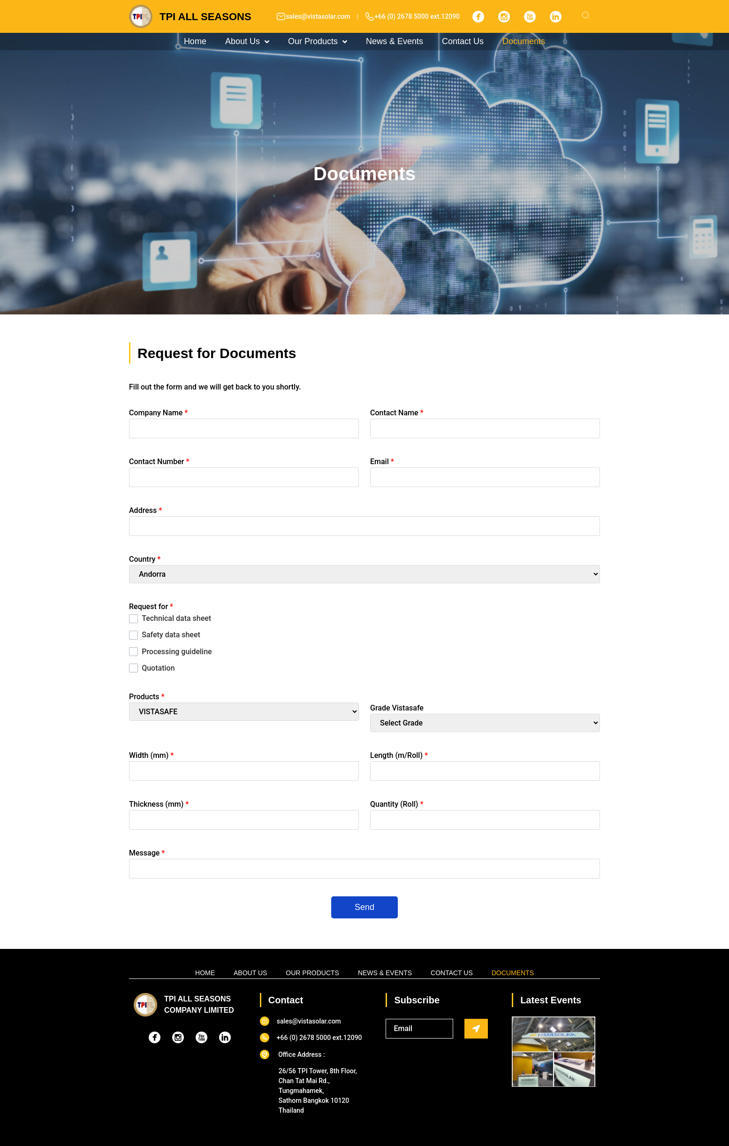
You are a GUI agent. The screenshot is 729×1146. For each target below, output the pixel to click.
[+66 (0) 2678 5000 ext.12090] (369, 16)
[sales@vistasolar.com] (281, 16)
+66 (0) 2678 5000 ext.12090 (417, 16)
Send (364, 907)
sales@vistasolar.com (318, 16)
